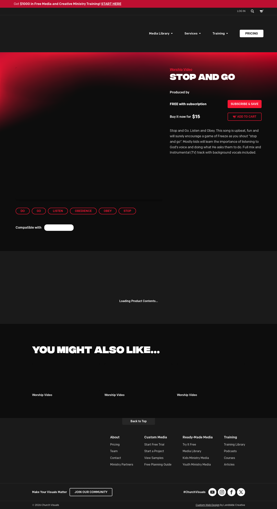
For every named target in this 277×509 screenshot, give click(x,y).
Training (219, 33)
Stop (127, 211)
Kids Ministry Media (196, 458)
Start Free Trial (154, 444)
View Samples (153, 458)
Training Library (234, 444)
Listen (58, 211)
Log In (241, 11)
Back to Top (139, 421)
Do (23, 211)
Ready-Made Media (198, 437)
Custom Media (155, 437)
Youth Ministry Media (197, 464)
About (115, 437)
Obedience (83, 211)
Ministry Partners (121, 464)
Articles (229, 464)
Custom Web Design (208, 505)
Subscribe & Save (244, 104)
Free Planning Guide (157, 464)
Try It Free (189, 444)
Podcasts (230, 451)
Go (39, 211)
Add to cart (246, 116)
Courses (229, 458)
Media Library (159, 33)
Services (191, 33)
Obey (108, 211)
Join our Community (91, 492)
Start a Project (154, 451)
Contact (115, 458)
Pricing (251, 33)
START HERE (111, 4)
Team (114, 451)
